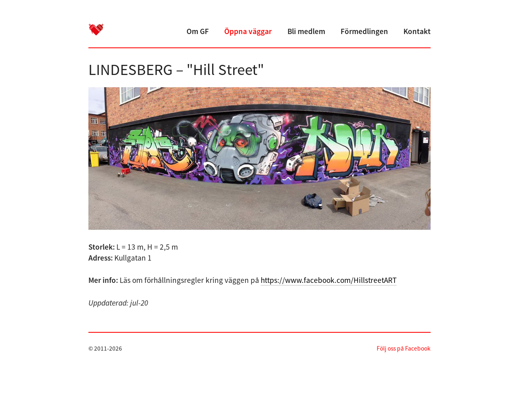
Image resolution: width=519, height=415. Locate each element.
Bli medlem (306, 31)
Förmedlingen (364, 31)
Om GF (198, 31)
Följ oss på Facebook (404, 348)
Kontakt (417, 31)
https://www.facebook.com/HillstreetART (329, 280)
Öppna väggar (248, 31)
